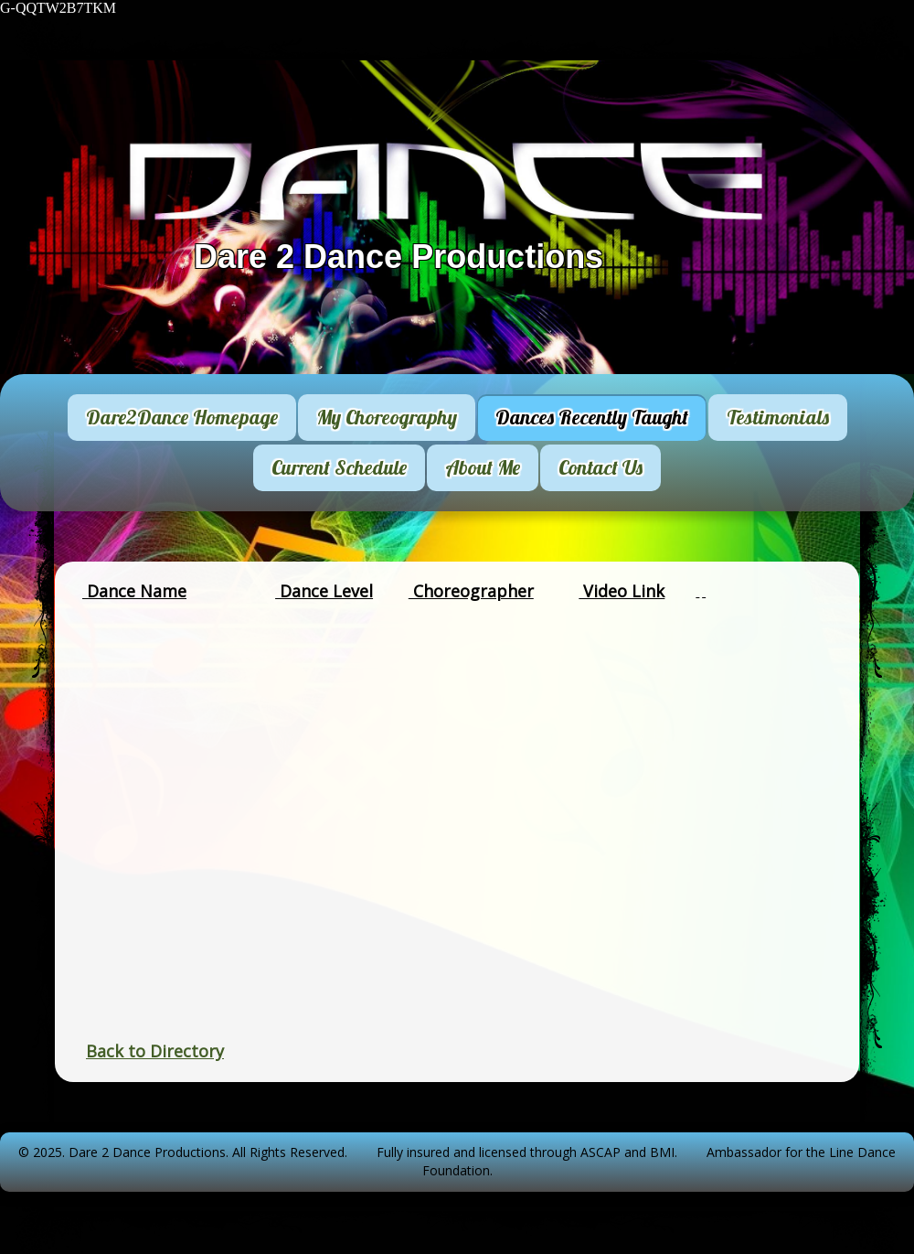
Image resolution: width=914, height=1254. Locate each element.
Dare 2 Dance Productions (398, 256)
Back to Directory (155, 1051)
